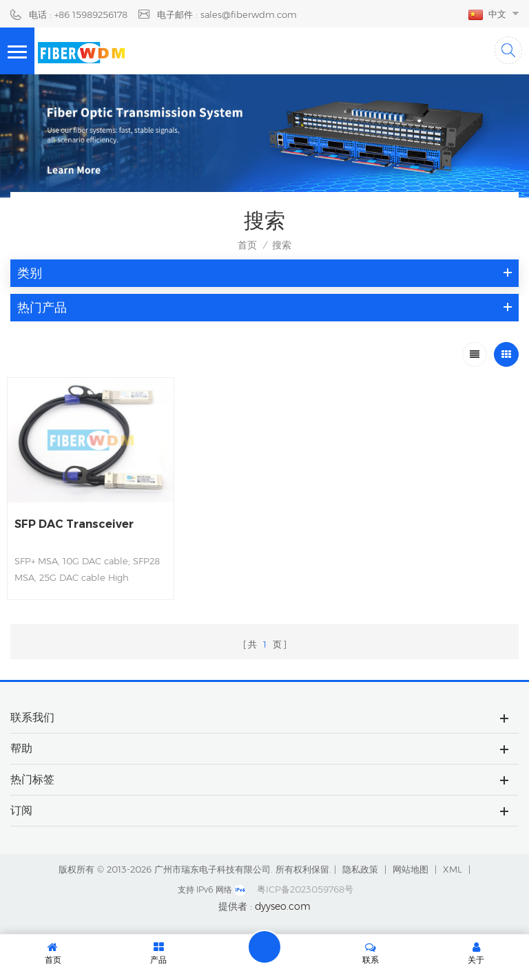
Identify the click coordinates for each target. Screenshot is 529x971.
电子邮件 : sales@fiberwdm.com (227, 14)
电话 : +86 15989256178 (78, 14)
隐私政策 (360, 869)
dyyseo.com (283, 906)
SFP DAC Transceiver (74, 524)
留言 (264, 947)
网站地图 (410, 869)
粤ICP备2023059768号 (305, 889)
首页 (247, 245)
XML (452, 869)
